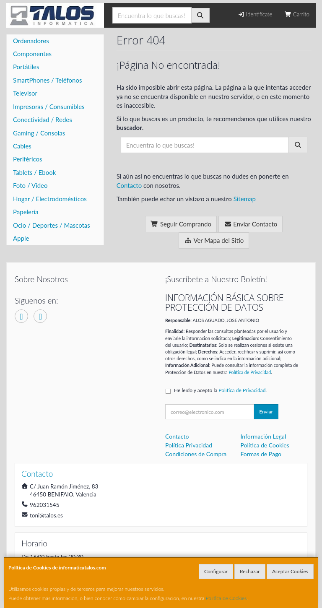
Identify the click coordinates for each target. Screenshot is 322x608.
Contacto (129, 185)
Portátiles (26, 66)
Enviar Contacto (251, 224)
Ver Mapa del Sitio (214, 240)
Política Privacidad (188, 445)
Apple (21, 238)
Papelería (26, 212)
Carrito (297, 14)
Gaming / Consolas (39, 133)
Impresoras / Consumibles (49, 106)
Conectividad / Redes (42, 119)
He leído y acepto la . (220, 390)
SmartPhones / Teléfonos (47, 80)
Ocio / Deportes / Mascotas (51, 225)
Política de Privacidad (250, 372)
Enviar (266, 411)
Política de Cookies (226, 598)
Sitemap (245, 199)
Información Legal (263, 436)
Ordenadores (31, 40)
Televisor (25, 93)
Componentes (32, 53)
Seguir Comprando (181, 224)
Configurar (216, 571)
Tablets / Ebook (34, 172)
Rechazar (250, 571)
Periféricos (27, 159)
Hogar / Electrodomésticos (50, 199)
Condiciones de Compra (195, 453)
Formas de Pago (261, 453)
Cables (22, 146)
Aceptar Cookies (290, 571)
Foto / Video (30, 185)
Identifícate (255, 14)
